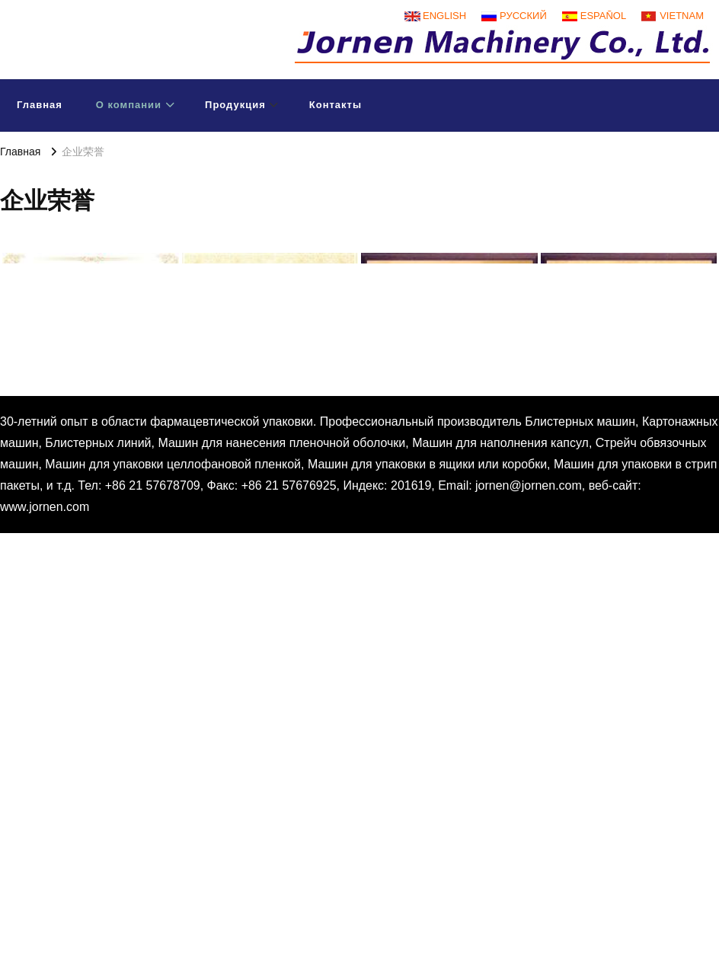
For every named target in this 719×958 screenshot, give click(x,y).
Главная (39, 104)
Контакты (335, 104)
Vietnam (682, 15)
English (444, 15)
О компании (128, 104)
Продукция (235, 104)
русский (523, 15)
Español (603, 15)
